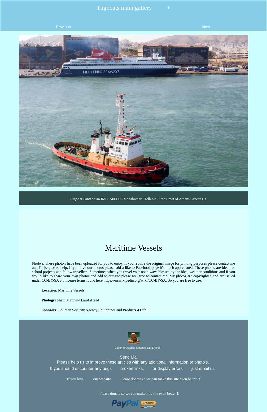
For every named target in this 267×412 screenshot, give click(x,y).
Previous (38, 23)
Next (232, 23)
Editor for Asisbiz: (133, 348)
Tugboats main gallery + (133, 8)
